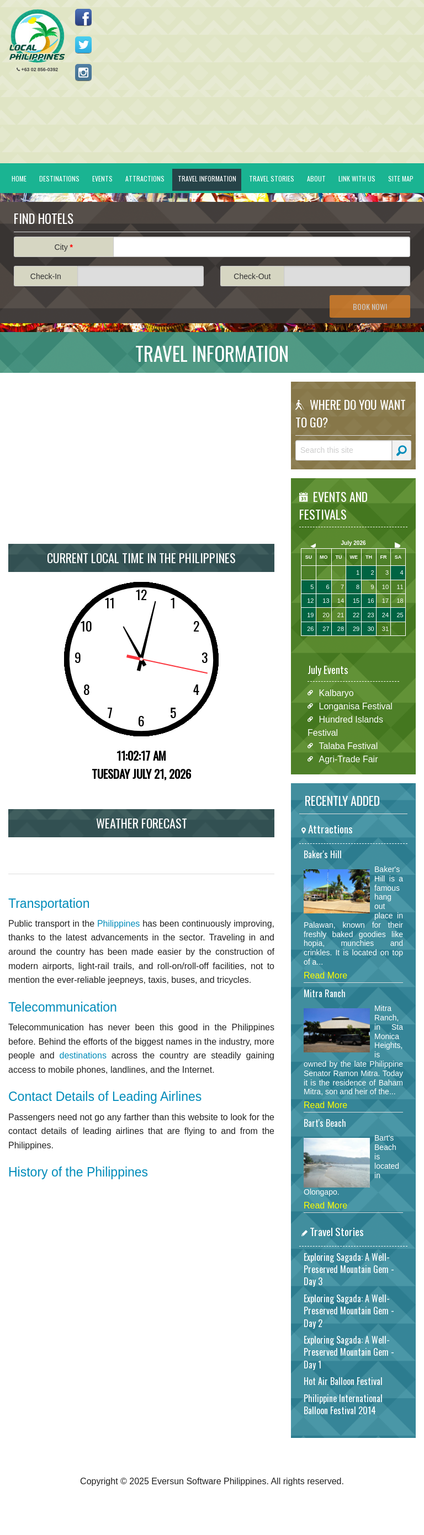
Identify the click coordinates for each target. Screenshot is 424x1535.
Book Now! (370, 306)
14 (340, 600)
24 (385, 615)
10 (385, 587)
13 (325, 600)
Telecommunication (62, 1007)
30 (370, 628)
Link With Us (356, 178)
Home (19, 178)
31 (385, 628)
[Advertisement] (141, 458)
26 (310, 628)
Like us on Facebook (83, 17)
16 (370, 600)
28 (340, 628)
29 (356, 628)
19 (310, 615)
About (316, 178)
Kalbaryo (336, 692)
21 (340, 615)
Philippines (118, 923)
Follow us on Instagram (83, 72)
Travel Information (207, 178)
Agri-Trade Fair (348, 758)
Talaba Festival (348, 745)
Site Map (401, 178)
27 (325, 628)
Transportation (48, 903)
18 (399, 600)
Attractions (145, 178)
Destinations (59, 178)
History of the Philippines (78, 1172)
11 (399, 587)
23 (370, 615)
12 (310, 600)
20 (325, 615)
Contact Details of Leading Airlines (105, 1096)
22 (356, 615)
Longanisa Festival (356, 705)
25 (399, 615)
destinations (83, 1055)
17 (385, 600)
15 (356, 600)
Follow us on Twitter (83, 44)
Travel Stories (271, 178)
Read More (325, 975)
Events (102, 178)
